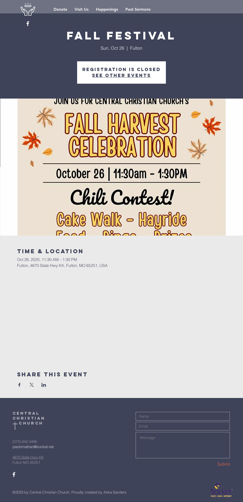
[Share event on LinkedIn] (43, 385)
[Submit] (212, 464)
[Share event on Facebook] (19, 385)
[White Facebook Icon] (28, 23)
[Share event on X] (31, 385)
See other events (121, 75)
